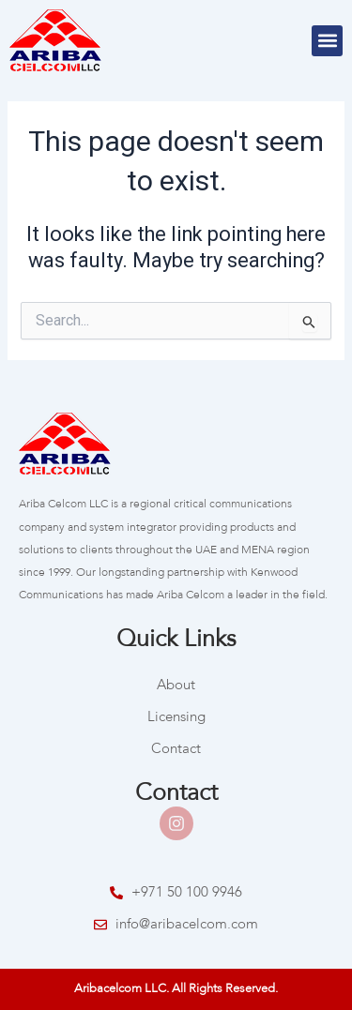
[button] (327, 40)
